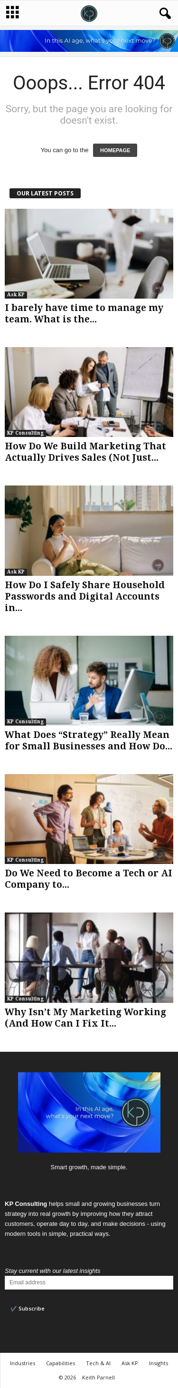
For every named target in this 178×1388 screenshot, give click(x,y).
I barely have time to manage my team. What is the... (84, 313)
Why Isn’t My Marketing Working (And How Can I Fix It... (85, 1018)
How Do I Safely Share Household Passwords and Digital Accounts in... (85, 596)
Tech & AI (98, 1363)
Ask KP (16, 294)
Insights (158, 1363)
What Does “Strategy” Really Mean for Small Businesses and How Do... (88, 740)
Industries (22, 1363)
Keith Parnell (98, 1377)
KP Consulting (25, 433)
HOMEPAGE (115, 150)
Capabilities (60, 1363)
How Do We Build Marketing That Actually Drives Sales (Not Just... (85, 452)
